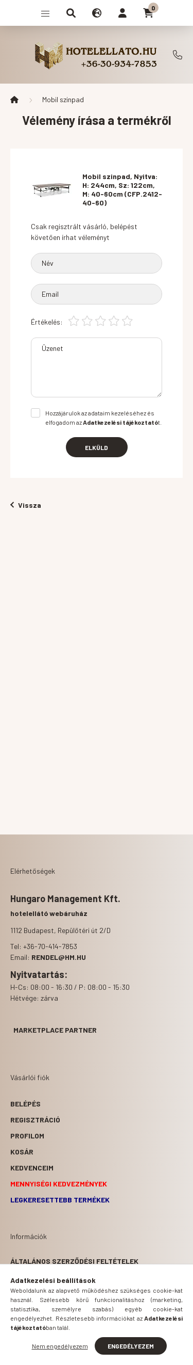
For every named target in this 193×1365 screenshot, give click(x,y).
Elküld (96, 447)
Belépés (25, 1103)
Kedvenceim (32, 1167)
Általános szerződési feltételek (74, 1261)
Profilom (27, 1135)
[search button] (71, 13)
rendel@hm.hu (58, 957)
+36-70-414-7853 (177, 54)
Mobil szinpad (63, 99)
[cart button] (148, 13)
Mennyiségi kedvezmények (58, 1183)
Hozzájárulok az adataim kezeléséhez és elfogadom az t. (103, 417)
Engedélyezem (131, 1346)
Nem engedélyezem (60, 1346)
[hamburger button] (45, 13)
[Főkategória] (14, 99)
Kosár (21, 1151)
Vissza (25, 505)
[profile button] (122, 13)
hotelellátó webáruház (48, 913)
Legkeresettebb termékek (60, 1199)
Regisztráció (35, 1119)
